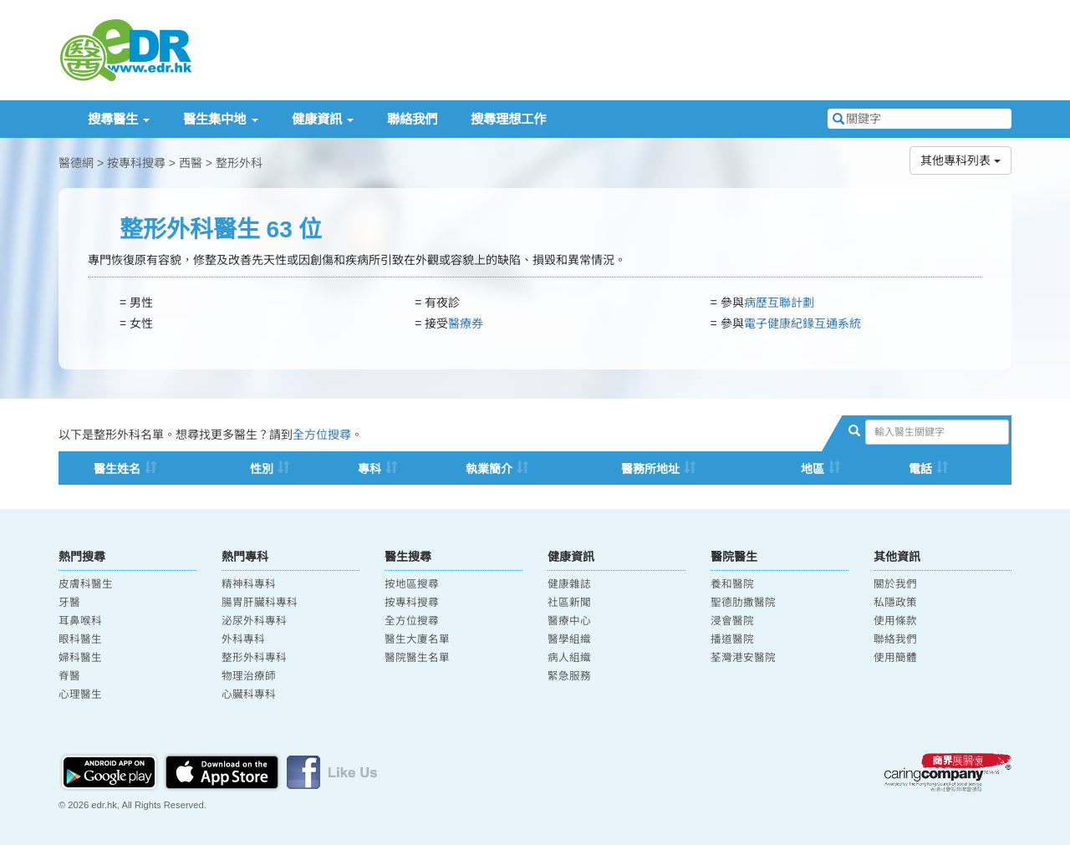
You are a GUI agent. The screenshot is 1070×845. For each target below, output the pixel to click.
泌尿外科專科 (254, 621)
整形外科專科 (254, 658)
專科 (369, 469)
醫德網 (76, 163)
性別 (261, 469)
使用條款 (895, 621)
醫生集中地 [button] (220, 119)
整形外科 (239, 163)
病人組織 (569, 658)
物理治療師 (249, 676)
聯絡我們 (412, 119)
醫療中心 (569, 621)
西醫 (190, 163)
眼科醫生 (80, 639)
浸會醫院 (732, 621)
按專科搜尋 (136, 163)
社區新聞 (569, 602)
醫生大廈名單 (417, 639)
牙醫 (69, 602)
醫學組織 (569, 639)
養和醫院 (732, 584)
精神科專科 (249, 584)
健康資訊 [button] (323, 119)
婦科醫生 (80, 658)
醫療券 (465, 323)
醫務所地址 (650, 469)
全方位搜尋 (322, 434)
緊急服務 (569, 676)
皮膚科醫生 (86, 584)
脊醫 (69, 676)
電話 (920, 469)
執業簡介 (489, 469)
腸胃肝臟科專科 (260, 602)
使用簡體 (895, 658)
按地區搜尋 (412, 584)
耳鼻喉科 (80, 621)
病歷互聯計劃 (779, 302)
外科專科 (243, 639)
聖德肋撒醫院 (743, 602)
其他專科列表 (960, 160)
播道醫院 (732, 639)
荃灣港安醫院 (743, 658)
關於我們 (895, 584)
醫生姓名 (117, 469)
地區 (812, 469)
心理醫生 (80, 694)
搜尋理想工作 (508, 119)
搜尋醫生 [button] (119, 119)
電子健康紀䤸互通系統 (802, 323)
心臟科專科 (249, 694)
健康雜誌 (569, 584)
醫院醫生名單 (417, 658)
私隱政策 (895, 602)
